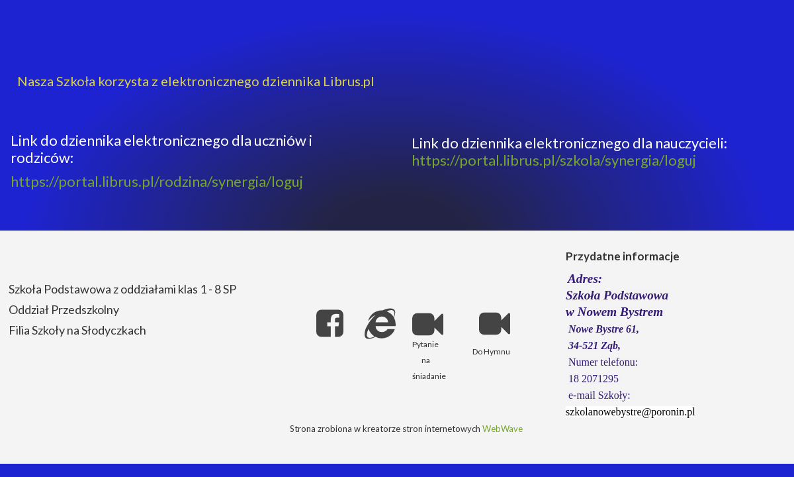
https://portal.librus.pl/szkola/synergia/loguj (554, 160)
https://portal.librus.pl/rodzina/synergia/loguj (157, 181)
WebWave (502, 428)
